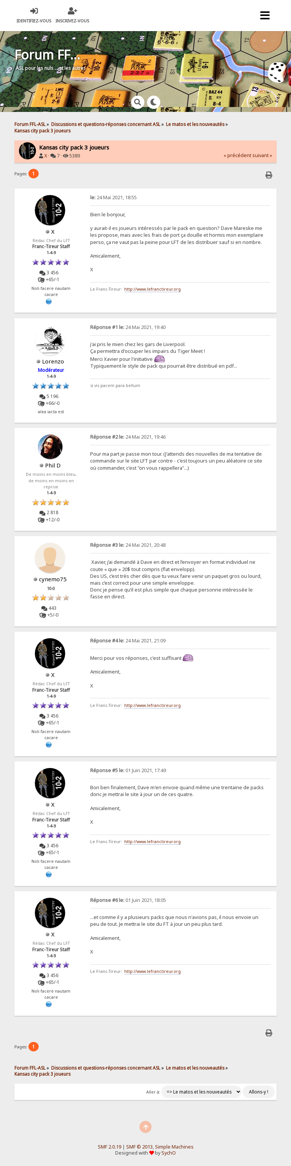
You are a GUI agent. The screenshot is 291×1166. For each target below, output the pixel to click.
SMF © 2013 (139, 1147)
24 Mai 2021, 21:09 (128, 640)
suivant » (262, 155)
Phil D (53, 465)
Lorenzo (53, 361)
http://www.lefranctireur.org (152, 289)
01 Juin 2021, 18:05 (128, 900)
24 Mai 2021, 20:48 (128, 545)
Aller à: (153, 1092)
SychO (168, 1153)
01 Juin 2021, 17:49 (128, 770)
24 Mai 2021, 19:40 (128, 327)
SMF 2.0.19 (109, 1147)
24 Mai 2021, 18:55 (113, 197)
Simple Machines (174, 1147)
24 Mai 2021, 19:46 (128, 437)
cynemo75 (53, 579)
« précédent (237, 155)
